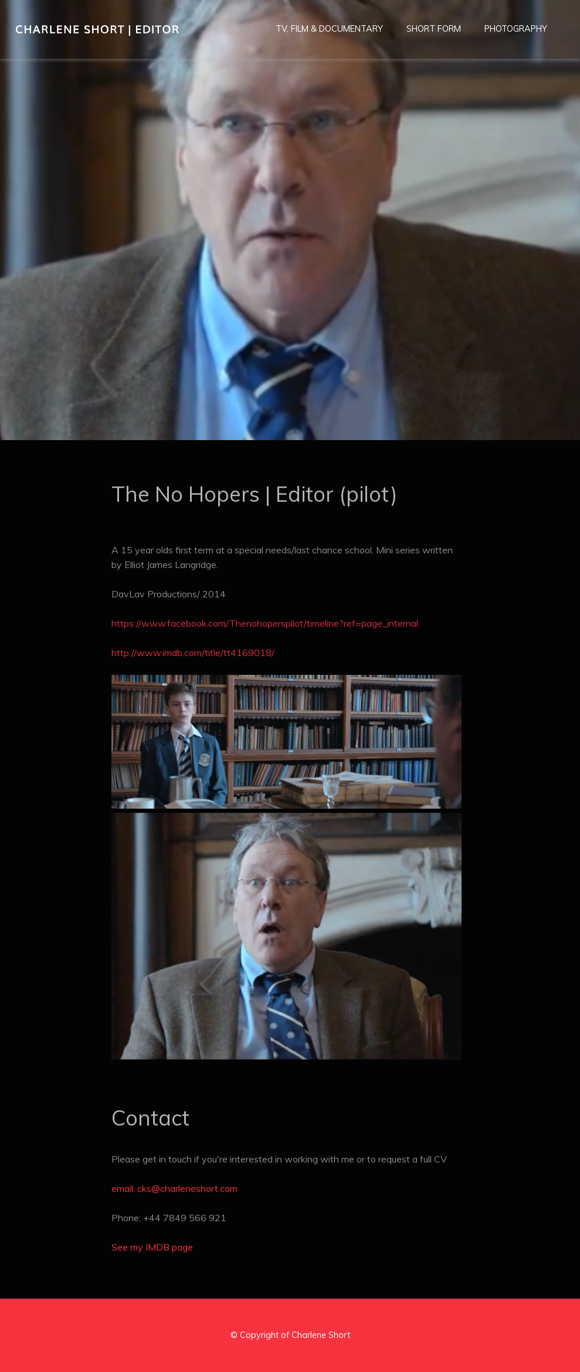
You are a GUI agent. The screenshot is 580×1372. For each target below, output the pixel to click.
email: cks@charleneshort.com (174, 1188)
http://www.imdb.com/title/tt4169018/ (192, 652)
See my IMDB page (152, 1247)
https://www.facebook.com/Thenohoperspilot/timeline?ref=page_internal (264, 623)
